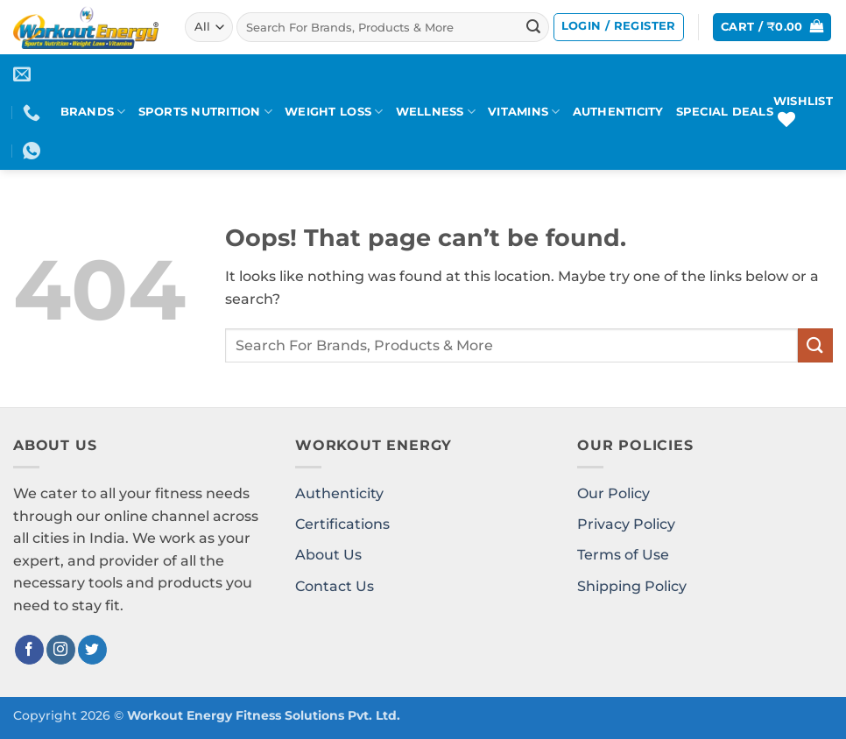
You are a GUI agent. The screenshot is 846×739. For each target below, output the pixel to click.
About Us (328, 554)
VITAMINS (524, 111)
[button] (618, 27)
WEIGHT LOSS (334, 111)
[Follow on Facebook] (29, 650)
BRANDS (93, 111)
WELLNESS (436, 111)
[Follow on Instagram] (60, 650)
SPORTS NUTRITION (205, 111)
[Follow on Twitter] (92, 650)
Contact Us (334, 586)
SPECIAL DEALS (724, 111)
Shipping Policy (632, 586)
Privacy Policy (626, 524)
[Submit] (533, 27)
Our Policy (613, 493)
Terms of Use (623, 554)
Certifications (342, 524)
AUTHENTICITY (618, 111)
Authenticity (339, 493)
